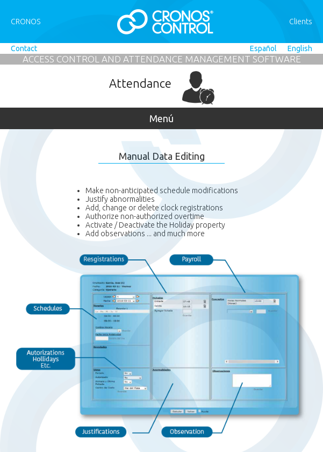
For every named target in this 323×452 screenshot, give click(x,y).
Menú (161, 118)
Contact (24, 48)
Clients (300, 21)
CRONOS (25, 21)
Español (263, 48)
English (300, 48)
